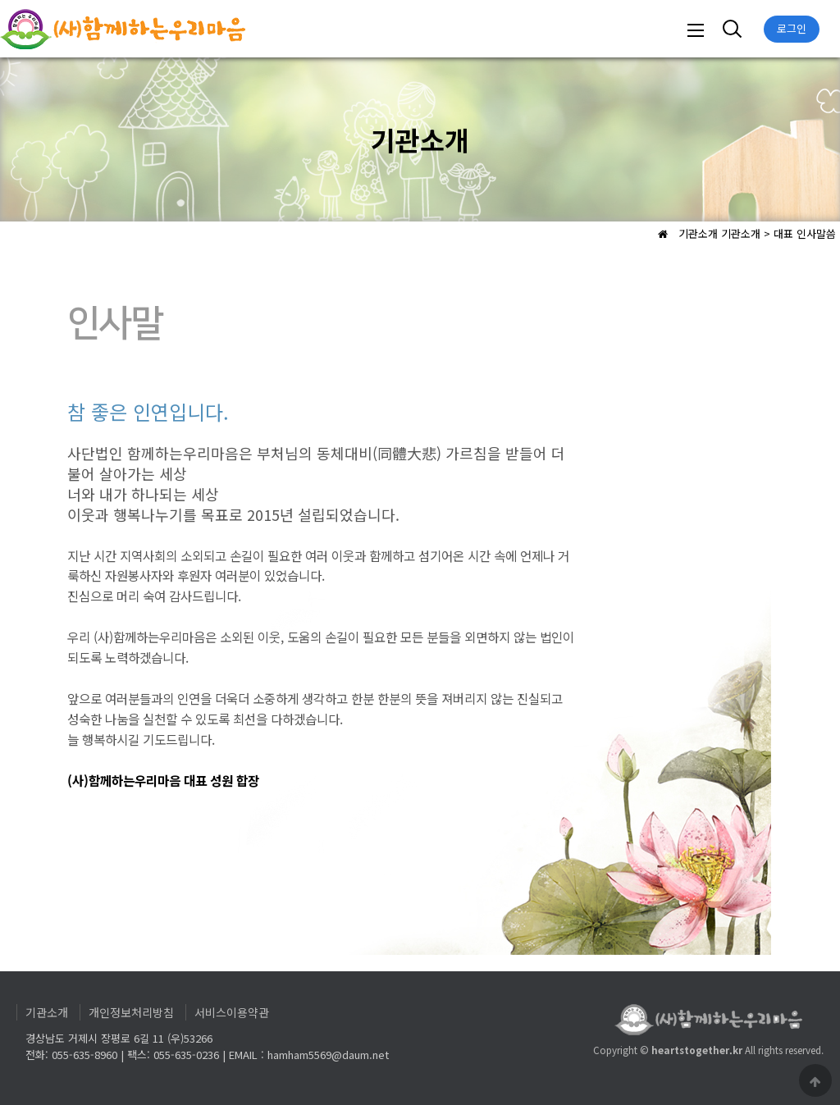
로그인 (791, 28)
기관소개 (46, 1012)
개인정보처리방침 (131, 1012)
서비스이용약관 (231, 1012)
